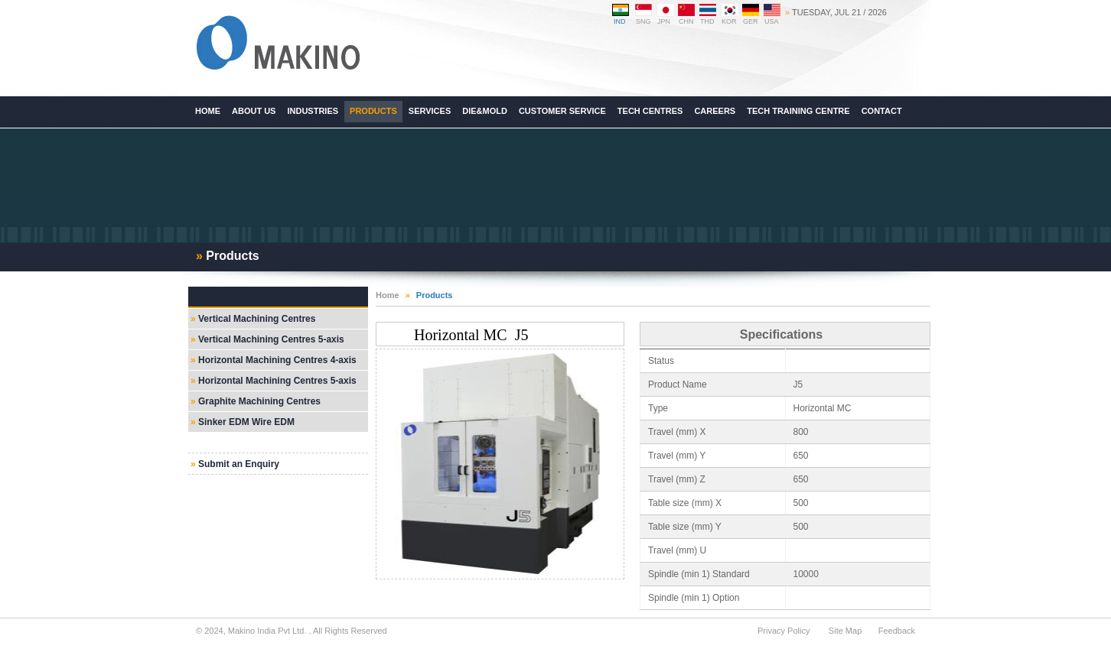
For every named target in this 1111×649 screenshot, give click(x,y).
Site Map (845, 630)
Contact (882, 110)
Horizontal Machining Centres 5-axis (277, 380)
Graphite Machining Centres (259, 401)
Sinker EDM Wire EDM (246, 422)
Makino (278, 43)
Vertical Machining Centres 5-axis (271, 339)
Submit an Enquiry (238, 464)
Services (430, 110)
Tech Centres (650, 110)
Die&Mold (484, 110)
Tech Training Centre (798, 110)
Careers (714, 110)
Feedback (896, 630)
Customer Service (562, 110)
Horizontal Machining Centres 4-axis (277, 360)
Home (387, 295)
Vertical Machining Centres (256, 318)
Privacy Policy (784, 630)
